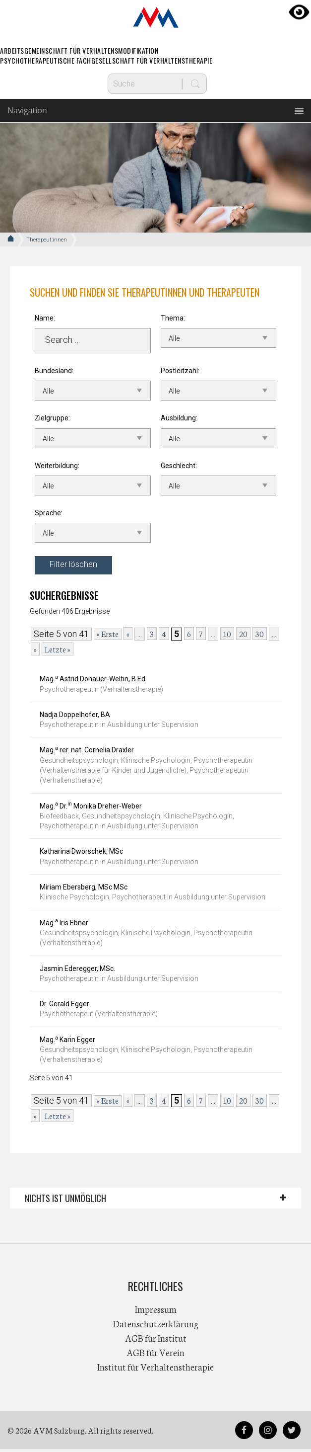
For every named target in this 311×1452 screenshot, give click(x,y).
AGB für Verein (155, 1355)
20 (243, 636)
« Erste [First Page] (108, 637)
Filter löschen (76, 566)
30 (259, 636)
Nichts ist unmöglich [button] (65, 1201)
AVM (156, 17)
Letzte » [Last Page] (57, 651)
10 (227, 636)
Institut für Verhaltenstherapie (155, 1369)
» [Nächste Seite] (35, 651)
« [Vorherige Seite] (127, 636)
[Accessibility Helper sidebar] (299, 12)
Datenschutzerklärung (155, 1326)
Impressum (156, 1311)
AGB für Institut (156, 1340)
